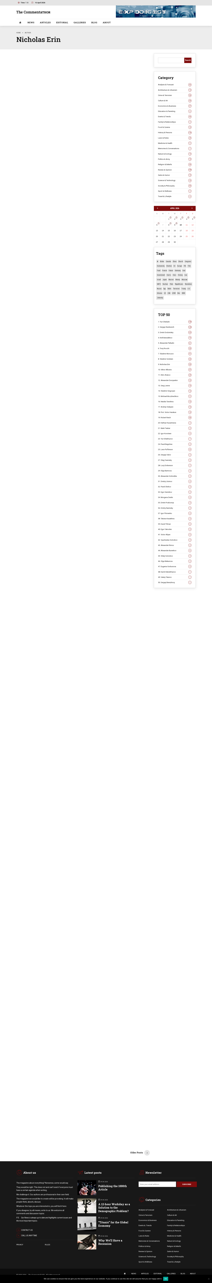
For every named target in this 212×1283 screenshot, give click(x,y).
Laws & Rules (174, 138)
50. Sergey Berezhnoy (174, 582)
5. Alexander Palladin (174, 343)
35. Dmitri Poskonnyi (174, 502)
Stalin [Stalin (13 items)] (169, 289)
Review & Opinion (174, 170)
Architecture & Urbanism (174, 90)
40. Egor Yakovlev (174, 529)
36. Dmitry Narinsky (174, 508)
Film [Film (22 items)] (189, 266)
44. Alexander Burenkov (174, 550)
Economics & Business (174, 106)
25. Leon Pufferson (174, 449)
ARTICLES (45, 22)
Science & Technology (174, 180)
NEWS (30, 22)
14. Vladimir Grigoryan (174, 391)
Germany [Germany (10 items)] (178, 271)
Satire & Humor (174, 175)
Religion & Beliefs (174, 164)
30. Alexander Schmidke (174, 476)
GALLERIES (80, 22)
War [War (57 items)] (178, 293)
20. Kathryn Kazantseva (174, 423)
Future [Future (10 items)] (171, 271)
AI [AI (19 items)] (157, 261)
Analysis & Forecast (174, 84)
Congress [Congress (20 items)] (188, 261)
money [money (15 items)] (177, 280)
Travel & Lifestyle (174, 196)
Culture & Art (174, 100)
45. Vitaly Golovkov (174, 556)
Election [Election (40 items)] (169, 266)
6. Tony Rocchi (174, 348)
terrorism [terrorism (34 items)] (176, 289)
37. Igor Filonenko (174, 513)
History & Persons (174, 132)
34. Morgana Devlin (174, 497)
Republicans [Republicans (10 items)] (179, 284)
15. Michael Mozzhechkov (174, 396)
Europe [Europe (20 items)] (179, 266)
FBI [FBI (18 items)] (185, 266)
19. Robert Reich (174, 417)
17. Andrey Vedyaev (174, 407)
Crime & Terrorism (174, 95)
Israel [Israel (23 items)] (159, 280)
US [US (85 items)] (165, 293)
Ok (166, 1279)
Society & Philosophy (174, 186)
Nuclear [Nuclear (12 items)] (165, 284)
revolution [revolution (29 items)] (188, 284)
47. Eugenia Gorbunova (174, 566)
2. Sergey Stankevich (174, 327)
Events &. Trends (145, 1226)
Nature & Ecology (174, 154)
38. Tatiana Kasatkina (174, 518)
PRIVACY (19, 1245)
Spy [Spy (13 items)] (164, 289)
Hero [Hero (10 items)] (174, 275)
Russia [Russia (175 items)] (159, 289)
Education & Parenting (174, 111)
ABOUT (107, 22)
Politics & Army (174, 159)
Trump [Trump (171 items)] (183, 289)
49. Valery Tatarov (174, 577)
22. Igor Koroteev (174, 433)
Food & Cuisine (174, 127)
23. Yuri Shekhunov (174, 439)
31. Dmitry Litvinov (174, 481)
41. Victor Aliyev (174, 534)
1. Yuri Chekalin (174, 322)
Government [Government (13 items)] (161, 275)
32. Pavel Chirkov (174, 487)
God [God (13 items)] (184, 271)
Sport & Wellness (174, 191)
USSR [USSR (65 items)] (173, 293)
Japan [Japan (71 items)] (165, 280)
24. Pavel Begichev (174, 444)
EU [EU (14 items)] (174, 266)
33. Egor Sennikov (174, 492)
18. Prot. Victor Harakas (174, 412)
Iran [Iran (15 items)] (186, 275)
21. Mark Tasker (174, 428)
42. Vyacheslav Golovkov (174, 540)
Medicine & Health (174, 143)
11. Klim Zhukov (174, 375)
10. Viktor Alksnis (174, 370)
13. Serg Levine (174, 385)
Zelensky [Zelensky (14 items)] (160, 298)
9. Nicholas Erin (174, 364)
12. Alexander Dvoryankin (174, 380)
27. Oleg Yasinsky (174, 460)
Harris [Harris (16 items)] (169, 275)
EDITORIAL (62, 22)
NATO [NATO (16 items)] (159, 284)
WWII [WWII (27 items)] (183, 293)
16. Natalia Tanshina (174, 401)
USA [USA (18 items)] (169, 293)
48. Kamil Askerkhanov (174, 572)
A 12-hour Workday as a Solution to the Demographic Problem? (114, 1208)
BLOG (94, 22)
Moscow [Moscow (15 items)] (184, 280)
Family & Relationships (174, 122)
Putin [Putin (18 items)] (171, 284)
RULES (47, 1245)
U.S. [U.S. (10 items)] (189, 289)
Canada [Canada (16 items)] (168, 261)
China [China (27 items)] (174, 261)
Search (188, 60)
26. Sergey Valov (174, 455)
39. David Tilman (174, 524)
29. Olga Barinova (174, 471)
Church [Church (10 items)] (180, 261)
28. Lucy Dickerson (174, 465)
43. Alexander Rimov (174, 545)
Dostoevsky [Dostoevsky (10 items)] (161, 266)
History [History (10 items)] (180, 275)
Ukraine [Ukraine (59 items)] (159, 293)
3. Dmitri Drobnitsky (174, 332)
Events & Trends (174, 116)
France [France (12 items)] (164, 271)
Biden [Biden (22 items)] (162, 261)
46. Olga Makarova (174, 561)
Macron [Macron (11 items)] (171, 280)
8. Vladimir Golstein (174, 359)
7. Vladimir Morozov (174, 354)
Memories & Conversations (174, 148)
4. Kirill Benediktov (174, 338)
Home (18, 33)
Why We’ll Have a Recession (110, 1242)
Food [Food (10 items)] (158, 271)
